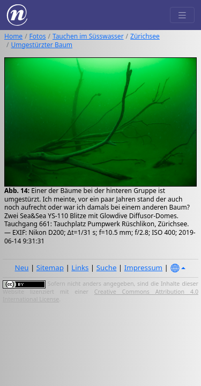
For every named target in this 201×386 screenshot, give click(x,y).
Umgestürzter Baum (41, 44)
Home (13, 36)
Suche (106, 267)
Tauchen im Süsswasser (88, 36)
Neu (22, 267)
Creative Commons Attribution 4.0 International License (100, 295)
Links (79, 267)
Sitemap (50, 267)
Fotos (37, 36)
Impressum (143, 267)
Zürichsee (145, 36)
